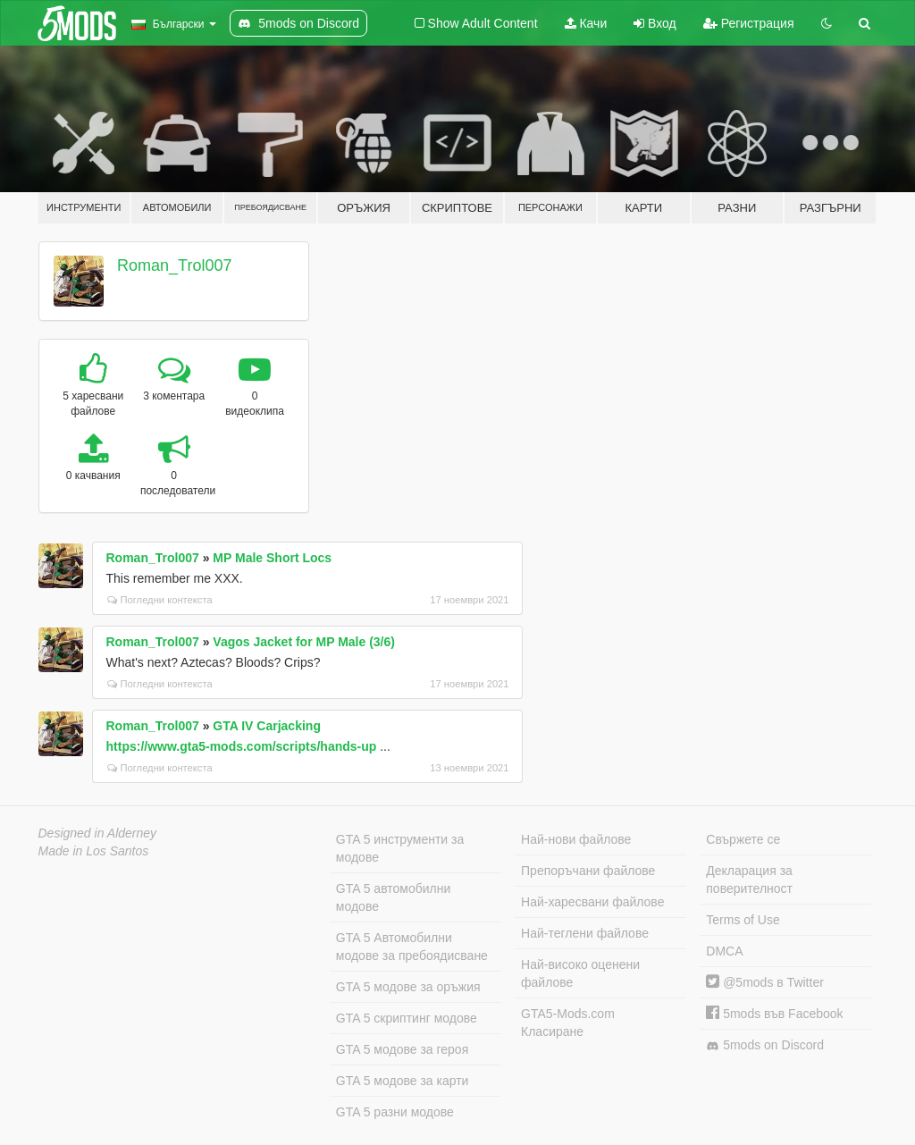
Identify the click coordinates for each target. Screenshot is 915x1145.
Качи (586, 23)
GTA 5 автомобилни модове (393, 897)
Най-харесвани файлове (592, 902)
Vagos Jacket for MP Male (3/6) (304, 642)
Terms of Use (742, 920)
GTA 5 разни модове (395, 1112)
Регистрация (748, 23)
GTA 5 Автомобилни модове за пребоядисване (412, 946)
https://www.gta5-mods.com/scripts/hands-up (241, 746)
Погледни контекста (160, 599)
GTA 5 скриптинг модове (406, 1018)
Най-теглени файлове (585, 933)
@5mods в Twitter (765, 982)
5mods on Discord (765, 1045)
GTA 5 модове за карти (402, 1080)
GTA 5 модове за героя (402, 1049)
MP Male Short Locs (272, 558)
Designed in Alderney (97, 833)
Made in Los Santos (93, 851)
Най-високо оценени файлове (580, 973)
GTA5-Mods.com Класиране (568, 1022)
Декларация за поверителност (749, 879)
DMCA (724, 951)
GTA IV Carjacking (267, 726)
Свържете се (743, 839)
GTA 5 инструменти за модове (400, 848)
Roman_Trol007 (174, 265)
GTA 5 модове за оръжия (408, 987)
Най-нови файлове (576, 839)
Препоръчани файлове (588, 870)
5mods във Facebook (774, 1014)
